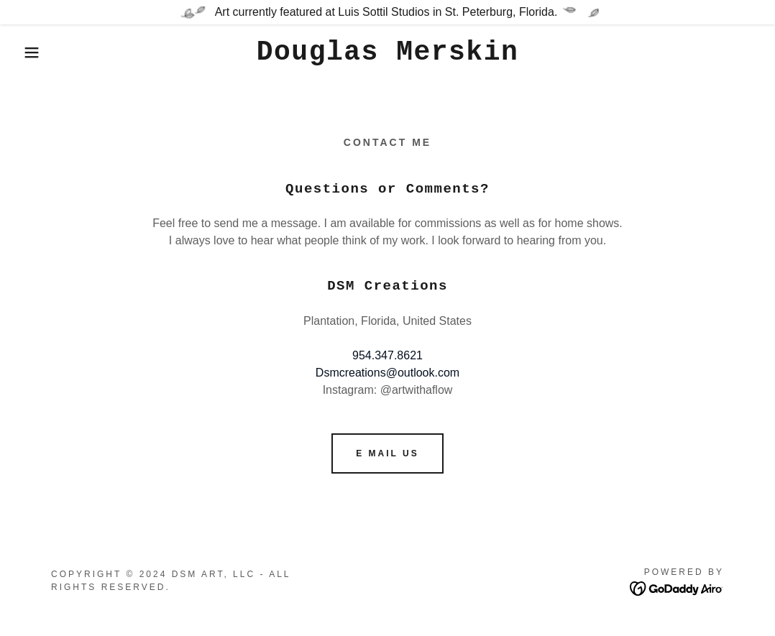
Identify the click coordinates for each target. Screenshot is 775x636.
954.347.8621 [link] (387, 355)
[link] (388, 56)
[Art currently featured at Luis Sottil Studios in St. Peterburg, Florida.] (387, 12)
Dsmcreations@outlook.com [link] (387, 373)
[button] (38, 52)
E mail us (387, 453)
